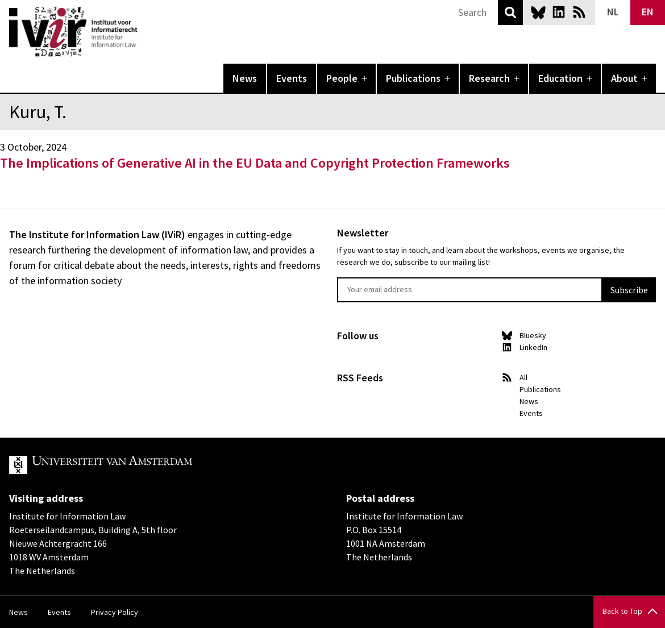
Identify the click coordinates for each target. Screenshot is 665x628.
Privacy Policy (114, 612)
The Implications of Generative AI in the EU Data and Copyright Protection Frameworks (255, 163)
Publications (413, 78)
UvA (141, 465)
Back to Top (622, 611)
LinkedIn (559, 12)
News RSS (579, 12)
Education (560, 78)
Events (291, 78)
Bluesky (538, 12)
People (342, 78)
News (244, 78)
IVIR (145, 32)
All (523, 377)
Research (489, 78)
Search (510, 12)
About (624, 78)
